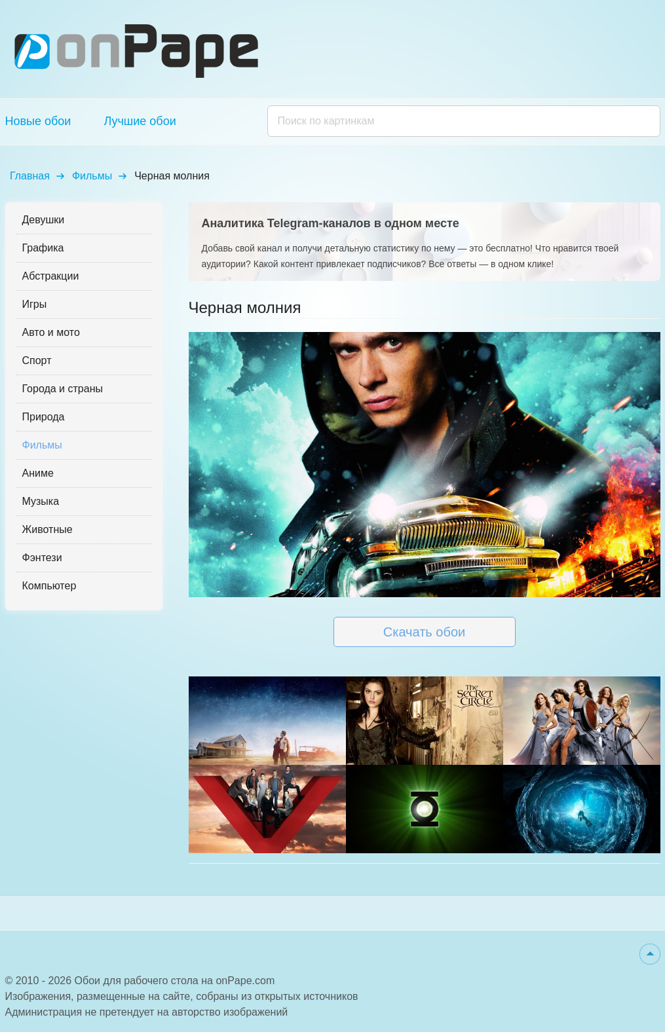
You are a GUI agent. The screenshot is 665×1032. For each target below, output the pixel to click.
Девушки (43, 219)
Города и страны (62, 388)
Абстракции (50, 276)
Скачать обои (424, 632)
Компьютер (49, 585)
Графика (43, 247)
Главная (30, 175)
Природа (43, 416)
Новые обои (38, 121)
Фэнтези (42, 557)
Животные (47, 529)
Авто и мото (51, 332)
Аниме (38, 473)
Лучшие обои (140, 121)
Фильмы (92, 175)
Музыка (41, 501)
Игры (34, 304)
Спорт (37, 360)
